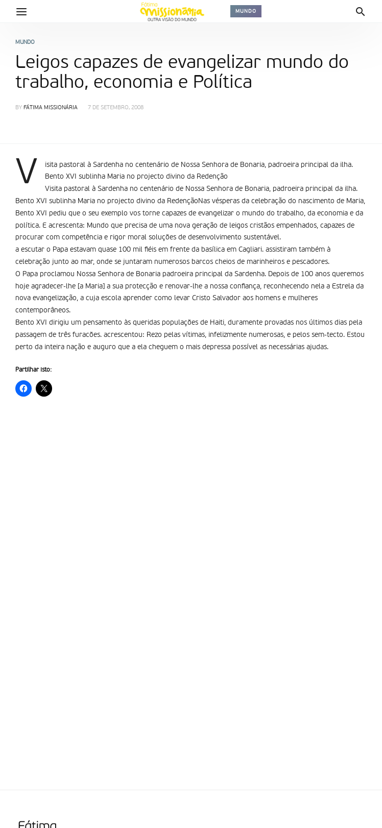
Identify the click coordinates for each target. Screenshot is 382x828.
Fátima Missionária (50, 108)
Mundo (245, 11)
